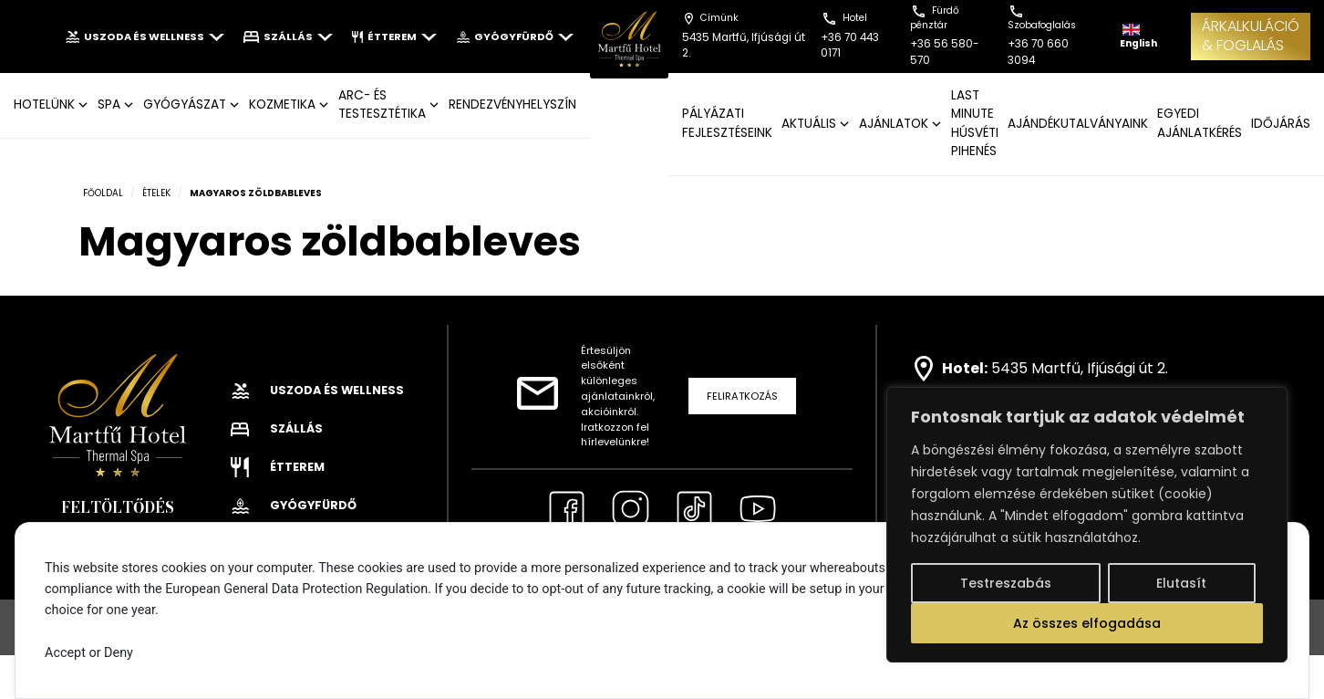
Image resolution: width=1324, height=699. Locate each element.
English (1138, 37)
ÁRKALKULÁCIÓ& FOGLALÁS (1250, 36)
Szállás (288, 36)
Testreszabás (1005, 583)
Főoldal (103, 193)
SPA (109, 104)
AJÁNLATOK (893, 123)
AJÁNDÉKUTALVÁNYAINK (1078, 123)
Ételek (156, 193)
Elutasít (1181, 583)
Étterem (394, 36)
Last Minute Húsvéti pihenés (974, 123)
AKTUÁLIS (808, 123)
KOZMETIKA (282, 104)
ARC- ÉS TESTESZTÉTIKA (382, 104)
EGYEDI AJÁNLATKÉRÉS (1199, 123)
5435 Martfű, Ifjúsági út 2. (1079, 367)
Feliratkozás (742, 396)
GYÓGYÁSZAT (184, 104)
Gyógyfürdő (515, 36)
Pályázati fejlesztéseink (727, 123)
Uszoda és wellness (144, 36)
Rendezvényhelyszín (512, 104)
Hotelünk (44, 104)
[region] (1087, 524)
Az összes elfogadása (1087, 623)
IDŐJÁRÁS (1280, 123)
